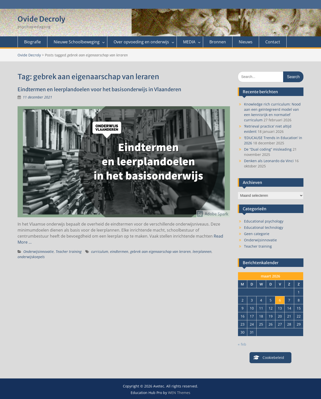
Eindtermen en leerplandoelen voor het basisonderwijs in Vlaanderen (99, 89)
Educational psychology (263, 221)
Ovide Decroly (41, 19)
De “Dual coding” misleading (268, 149)
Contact (272, 42)
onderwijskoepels (31, 256)
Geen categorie (256, 233)
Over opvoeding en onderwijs (141, 42)
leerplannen (202, 251)
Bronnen (217, 42)
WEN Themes (179, 392)
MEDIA (189, 42)
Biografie (32, 42)
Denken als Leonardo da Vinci (269, 160)
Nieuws (246, 42)
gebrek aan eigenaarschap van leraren (160, 251)
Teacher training (69, 251)
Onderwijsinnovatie (38, 251)
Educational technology (263, 227)
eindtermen (119, 251)
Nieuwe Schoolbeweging (77, 42)
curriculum (99, 251)
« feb (242, 344)
